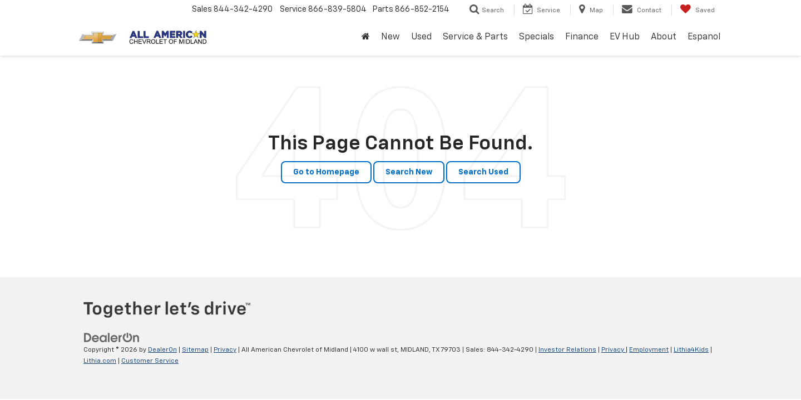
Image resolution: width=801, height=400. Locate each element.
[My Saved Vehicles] (697, 10)
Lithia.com (99, 361)
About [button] (663, 37)
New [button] (390, 37)
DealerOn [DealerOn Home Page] (162, 350)
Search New (408, 172)
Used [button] (421, 37)
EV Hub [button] (625, 37)
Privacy (225, 350)
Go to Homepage (326, 172)
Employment (649, 350)
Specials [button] (536, 37)
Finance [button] (582, 37)
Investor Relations (567, 350)
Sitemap (195, 350)
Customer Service (150, 361)
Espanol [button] (704, 37)
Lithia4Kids (691, 350)
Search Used (483, 172)
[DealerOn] (111, 338)
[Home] (365, 37)
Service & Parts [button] (475, 37)
